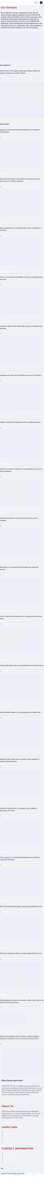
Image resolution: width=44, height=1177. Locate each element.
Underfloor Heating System (9, 1031)
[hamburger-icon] (36, 2)
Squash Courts (5, 852)
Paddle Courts (4, 803)
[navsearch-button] (41, 2)
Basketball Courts (6, 901)
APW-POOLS (28, 1173)
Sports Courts (4, 660)
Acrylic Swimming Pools (8, 611)
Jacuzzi (2, 512)
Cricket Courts (5, 994)
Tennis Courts (4, 753)
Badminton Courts (6, 948)
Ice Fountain (4, 370)
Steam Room (4, 222)
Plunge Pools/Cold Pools (8, 561)
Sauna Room (4, 173)
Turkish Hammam (6, 271)
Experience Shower (6, 416)
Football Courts (5, 707)
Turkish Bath (4, 320)
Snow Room (4, 463)
